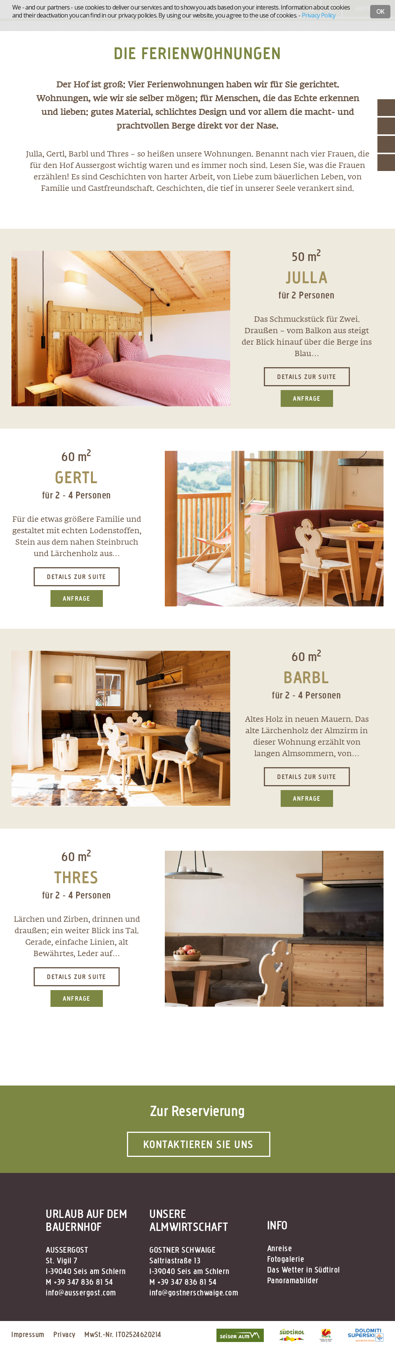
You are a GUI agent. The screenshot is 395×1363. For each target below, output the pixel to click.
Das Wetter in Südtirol (303, 1270)
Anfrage (307, 398)
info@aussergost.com (81, 1293)
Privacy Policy (319, 15)
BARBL (307, 677)
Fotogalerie (286, 1259)
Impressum (28, 1334)
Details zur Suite (306, 376)
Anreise (280, 1248)
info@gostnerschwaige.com (194, 1293)
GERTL (76, 477)
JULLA (307, 277)
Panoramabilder (293, 1280)
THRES (76, 877)
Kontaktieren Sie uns (198, 1144)
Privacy (65, 1334)
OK (380, 11)
